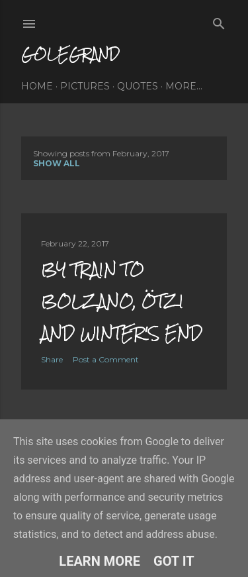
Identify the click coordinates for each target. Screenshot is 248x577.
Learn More (99, 561)
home (37, 86)
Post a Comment (106, 359)
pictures (85, 86)
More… (183, 86)
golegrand (70, 54)
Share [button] (52, 359)
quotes (137, 86)
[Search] (219, 21)
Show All (56, 163)
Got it (173, 561)
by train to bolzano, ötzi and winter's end (121, 301)
